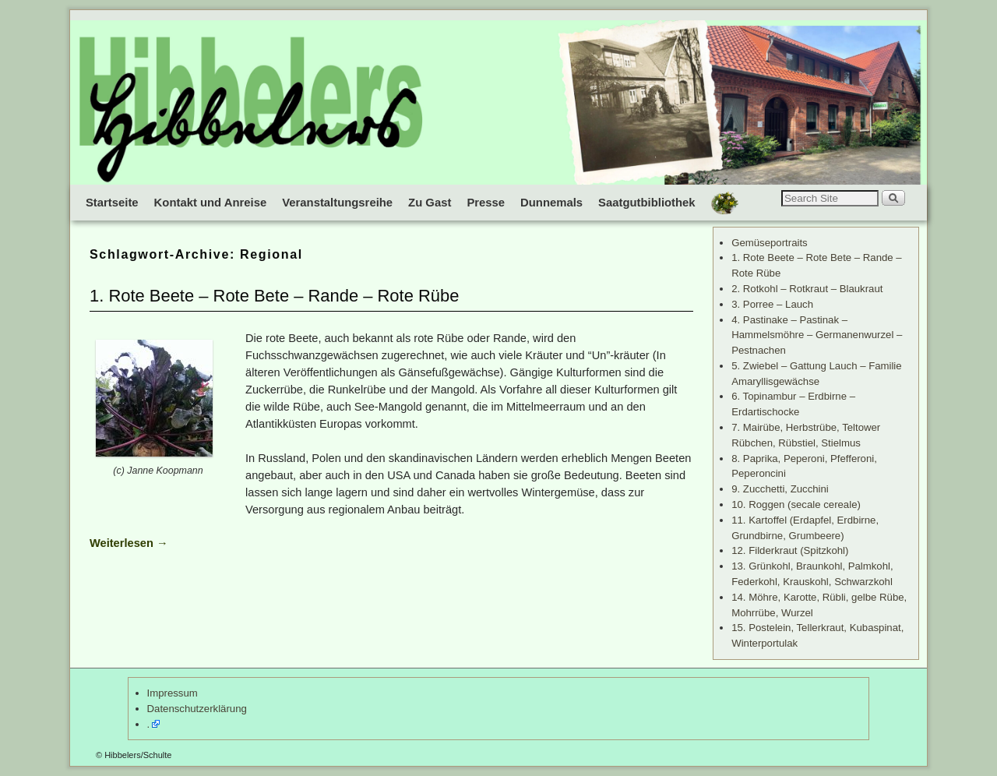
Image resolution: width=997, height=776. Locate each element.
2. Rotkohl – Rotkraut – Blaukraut (807, 289)
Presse (486, 202)
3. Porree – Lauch (772, 304)
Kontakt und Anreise (210, 202)
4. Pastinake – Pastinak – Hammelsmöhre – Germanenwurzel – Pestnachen (816, 335)
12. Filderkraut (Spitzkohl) (789, 550)
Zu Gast (429, 202)
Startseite (112, 202)
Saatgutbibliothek (647, 202)
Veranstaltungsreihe (337, 202)
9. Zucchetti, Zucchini (780, 489)
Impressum (172, 693)
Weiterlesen (129, 543)
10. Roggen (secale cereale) (796, 504)
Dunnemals (551, 202)
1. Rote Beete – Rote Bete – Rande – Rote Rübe (274, 295)
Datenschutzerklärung (197, 708)
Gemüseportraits (769, 243)
